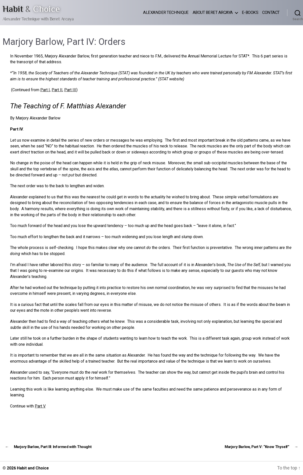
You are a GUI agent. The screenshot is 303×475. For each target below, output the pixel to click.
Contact (271, 12)
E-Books (250, 12)
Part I (45, 89)
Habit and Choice (33, 468)
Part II (57, 89)
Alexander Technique (166, 12)
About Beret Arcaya (213, 12)
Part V (40, 406)
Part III (70, 89)
